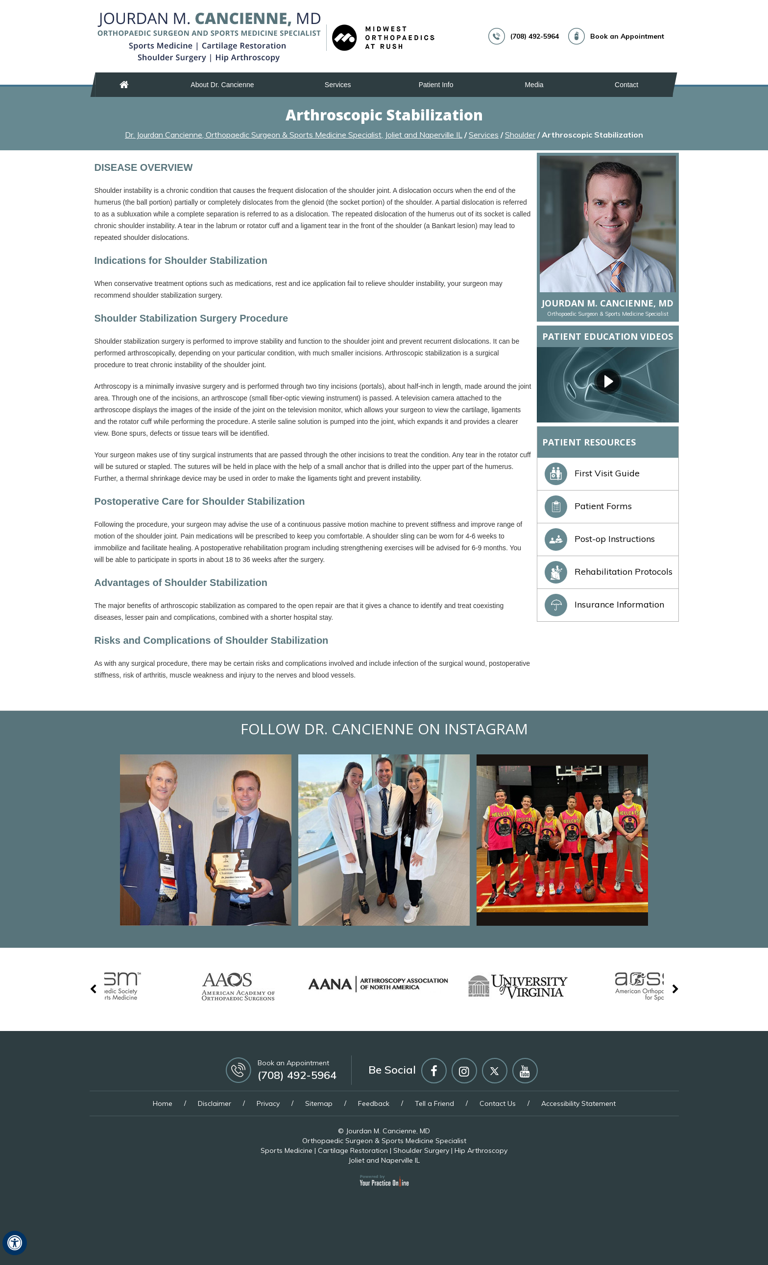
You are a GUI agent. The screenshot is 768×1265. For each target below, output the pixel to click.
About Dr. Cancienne (222, 85)
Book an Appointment (627, 36)
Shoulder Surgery (421, 1150)
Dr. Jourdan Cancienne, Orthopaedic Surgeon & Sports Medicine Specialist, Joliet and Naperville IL (293, 135)
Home (124, 84)
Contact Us (498, 1103)
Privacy (268, 1103)
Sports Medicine (286, 1150)
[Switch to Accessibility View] (14, 1243)
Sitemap (319, 1103)
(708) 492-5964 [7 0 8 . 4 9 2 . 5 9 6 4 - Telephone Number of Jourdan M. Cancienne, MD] (534, 36)
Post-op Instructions (600, 538)
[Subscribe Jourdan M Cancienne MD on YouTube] (525, 1070)
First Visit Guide (592, 473)
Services (338, 85)
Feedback (373, 1103)
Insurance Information (604, 604)
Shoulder (520, 135)
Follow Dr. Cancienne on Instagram (384, 729)
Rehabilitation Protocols (608, 571)
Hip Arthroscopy (481, 1150)
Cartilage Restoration (353, 1150)
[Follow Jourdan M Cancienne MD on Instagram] (464, 1070)
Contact (626, 85)
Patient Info (436, 85)
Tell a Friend (434, 1103)
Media (534, 85)
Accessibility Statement (578, 1103)
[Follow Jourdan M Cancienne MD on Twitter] (494, 1070)
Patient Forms (588, 506)
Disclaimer (214, 1103)
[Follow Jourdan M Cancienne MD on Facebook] (434, 1070)
